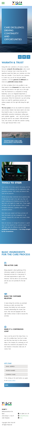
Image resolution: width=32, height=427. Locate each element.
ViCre (21, 418)
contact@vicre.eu (24, 416)
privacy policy (11, 382)
